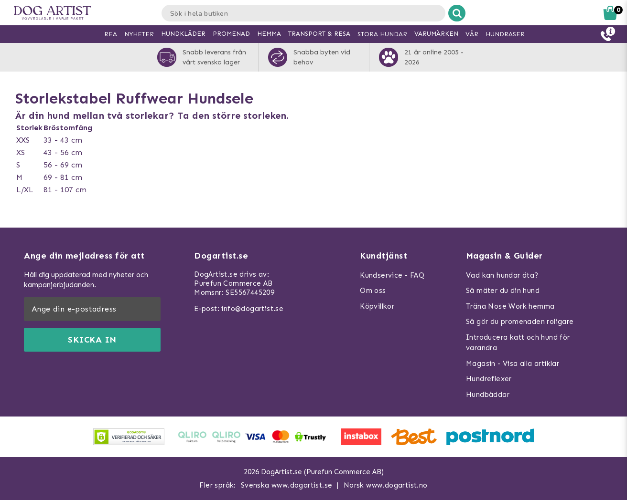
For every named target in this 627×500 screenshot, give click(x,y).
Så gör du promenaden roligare (520, 321)
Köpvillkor (377, 306)
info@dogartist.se (252, 308)
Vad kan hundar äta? (502, 275)
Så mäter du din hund (503, 290)
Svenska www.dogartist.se (287, 485)
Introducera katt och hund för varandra (518, 343)
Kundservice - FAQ (392, 275)
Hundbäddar (487, 394)
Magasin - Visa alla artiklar (512, 363)
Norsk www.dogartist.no (386, 485)
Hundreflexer (489, 379)
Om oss (373, 290)
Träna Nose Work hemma (510, 306)
